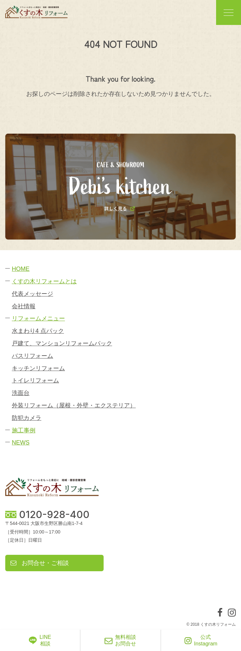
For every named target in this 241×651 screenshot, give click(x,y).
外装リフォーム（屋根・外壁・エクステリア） (74, 405)
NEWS (21, 442)
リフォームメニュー (38, 318)
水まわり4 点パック (38, 331)
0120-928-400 (54, 514)
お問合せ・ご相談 (39, 563)
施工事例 (23, 430)
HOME (21, 269)
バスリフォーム (32, 356)
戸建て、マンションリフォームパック (62, 343)
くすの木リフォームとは (44, 281)
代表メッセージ (32, 294)
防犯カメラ (26, 418)
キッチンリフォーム (38, 368)
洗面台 (21, 393)
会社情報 (23, 306)
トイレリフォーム (35, 380)
